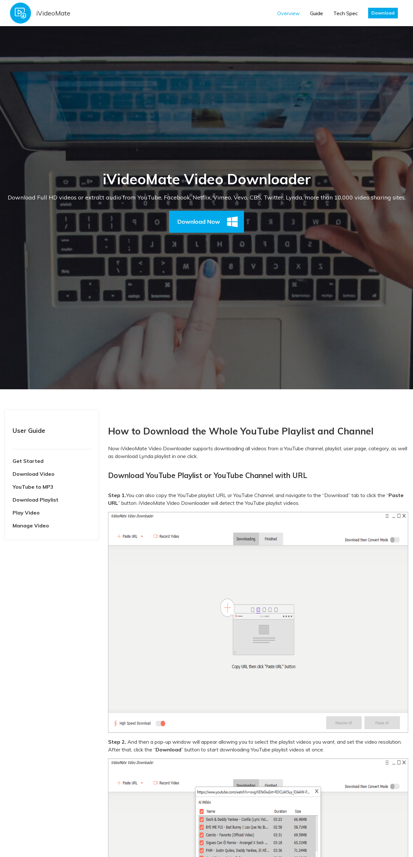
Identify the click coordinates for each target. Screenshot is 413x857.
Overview (288, 13)
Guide (316, 13)
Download (383, 13)
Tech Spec (345, 13)
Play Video (26, 512)
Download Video (34, 474)
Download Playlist (35, 499)
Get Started (28, 461)
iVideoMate (53, 13)
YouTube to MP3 (33, 487)
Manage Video (31, 525)
